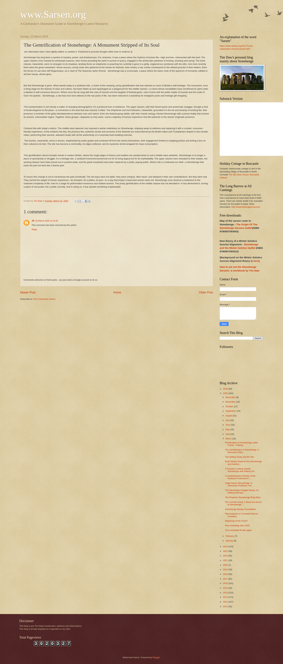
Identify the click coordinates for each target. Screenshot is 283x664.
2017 (225, 579)
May (227, 429)
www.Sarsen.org (53, 14)
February (230, 536)
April (227, 434)
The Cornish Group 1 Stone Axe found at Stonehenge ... (243, 503)
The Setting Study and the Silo (239, 457)
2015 (225, 588)
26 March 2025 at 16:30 (46, 221)
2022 (225, 555)
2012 (225, 602)
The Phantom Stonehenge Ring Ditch (242, 497)
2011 (225, 606)
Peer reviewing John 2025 (237, 525)
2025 (225, 393)
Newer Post (28, 292)
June (228, 425)
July (227, 420)
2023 (225, 551)
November (230, 402)
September (231, 411)
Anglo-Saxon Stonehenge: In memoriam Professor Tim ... (239, 484)
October (229, 406)
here (256, 260)
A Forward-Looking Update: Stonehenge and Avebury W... (240, 469)
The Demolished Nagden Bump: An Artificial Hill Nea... (242, 491)
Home (117, 292)
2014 (225, 592)
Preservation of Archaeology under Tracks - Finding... (241, 443)
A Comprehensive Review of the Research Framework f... (240, 477)
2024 (225, 546)
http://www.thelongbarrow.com (245, 207)
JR (33, 221)
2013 (225, 597)
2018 (225, 574)
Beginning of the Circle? (236, 521)
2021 (225, 560)
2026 (225, 389)
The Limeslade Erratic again (238, 530)
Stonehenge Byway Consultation (240, 509)
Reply (34, 229)
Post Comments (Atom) (44, 299)
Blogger (156, 657)
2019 (225, 569)
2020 (225, 565)
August (229, 415)
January (229, 540)
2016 (225, 583)
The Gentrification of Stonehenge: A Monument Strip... (242, 450)
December (230, 397)
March (228, 438)
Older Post (206, 292)
